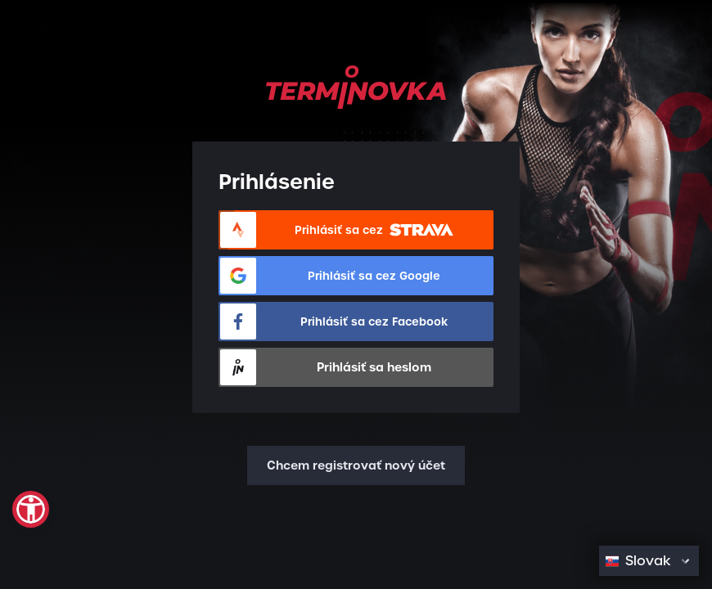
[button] (30, 509)
